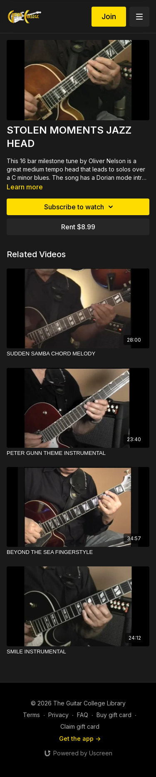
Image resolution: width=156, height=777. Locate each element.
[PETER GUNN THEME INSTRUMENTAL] (78, 453)
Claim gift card (79, 726)
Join (109, 16)
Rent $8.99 (78, 227)
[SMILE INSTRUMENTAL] (78, 652)
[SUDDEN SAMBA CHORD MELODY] (78, 354)
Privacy (58, 714)
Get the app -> (80, 738)
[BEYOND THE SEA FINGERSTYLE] (78, 552)
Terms (31, 714)
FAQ (82, 714)
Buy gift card (114, 714)
